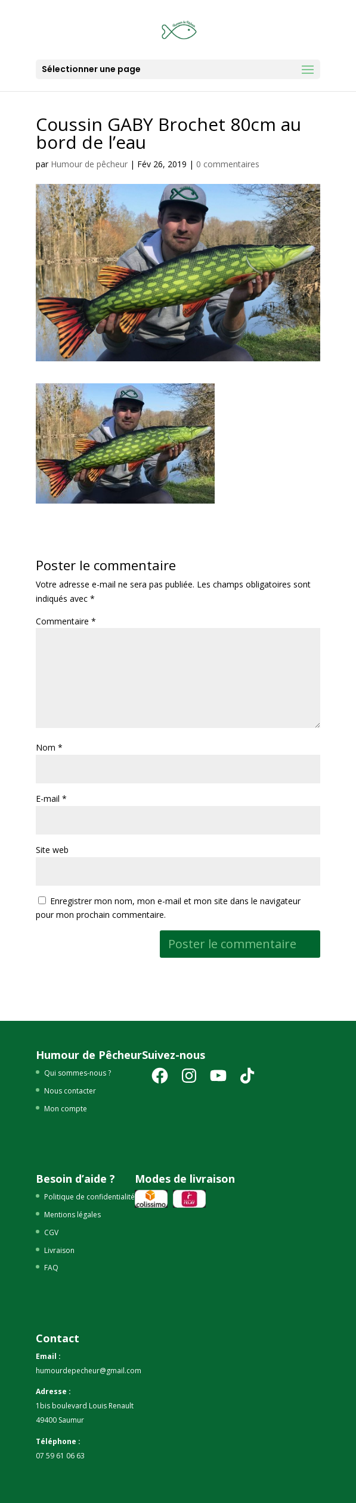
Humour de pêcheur (89, 164)
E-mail (51, 798)
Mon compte (65, 1109)
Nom (49, 747)
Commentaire (66, 621)
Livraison (59, 1250)
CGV (51, 1232)
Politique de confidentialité (89, 1197)
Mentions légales (72, 1215)
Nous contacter (70, 1091)
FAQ (51, 1268)
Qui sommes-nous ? (77, 1073)
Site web (52, 849)
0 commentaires (227, 164)
